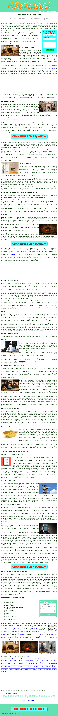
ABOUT (44, 11)
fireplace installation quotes (26, 593)
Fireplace (4, 248)
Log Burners (33, 662)
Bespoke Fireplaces (35, 660)
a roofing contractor (23, 626)
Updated (18, 705)
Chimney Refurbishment (16, 669)
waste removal (43, 626)
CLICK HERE (22, 361)
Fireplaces (34, 663)
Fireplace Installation (49, 660)
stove (53, 389)
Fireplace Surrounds (7, 660)
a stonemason (36, 633)
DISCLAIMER (53, 11)
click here (33, 501)
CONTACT (48, 11)
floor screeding (14, 628)
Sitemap (2, 705)
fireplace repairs (16, 471)
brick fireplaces (48, 459)
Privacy (55, 705)
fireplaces (24, 38)
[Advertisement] (29, 85)
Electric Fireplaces (50, 658)
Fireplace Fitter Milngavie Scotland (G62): (14, 22)
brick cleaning (24, 636)
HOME (36, 11)
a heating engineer (14, 631)
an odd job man (19, 634)
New (15, 705)
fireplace (52, 23)
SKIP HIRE (42, 629)
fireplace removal (41, 471)
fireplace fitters (27, 637)
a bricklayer (37, 634)
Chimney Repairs (24, 705)
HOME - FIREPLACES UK (29, 700)
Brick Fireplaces (10, 658)
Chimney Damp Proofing (44, 669)
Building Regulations (48, 68)
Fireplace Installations (22, 662)
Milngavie (13, 254)
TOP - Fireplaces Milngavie (9, 693)
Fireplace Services (44, 663)
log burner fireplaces (21, 370)
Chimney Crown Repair (30, 669)
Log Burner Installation (35, 658)
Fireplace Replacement (8, 666)
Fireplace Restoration (41, 665)
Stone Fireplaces (22, 658)
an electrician (33, 628)
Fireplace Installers (9, 705)
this (14, 484)
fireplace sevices (29, 477)
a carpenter (18, 633)
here (18, 594)
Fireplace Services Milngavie (14, 598)
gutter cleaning (24, 629)
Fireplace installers (7, 585)
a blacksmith (33, 631)
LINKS (40, 11)
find (6, 574)
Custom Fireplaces (24, 663)
